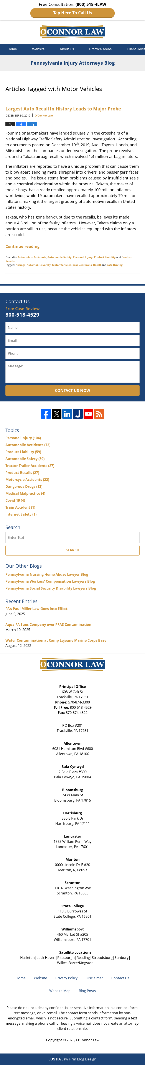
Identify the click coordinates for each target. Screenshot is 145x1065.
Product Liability (105, 257)
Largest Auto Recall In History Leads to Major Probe (63, 108)
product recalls (82, 265)
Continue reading (22, 246)
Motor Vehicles (61, 265)
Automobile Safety (60, 257)
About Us (67, 49)
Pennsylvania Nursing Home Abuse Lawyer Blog (46, 574)
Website (38, 49)
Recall (97, 265)
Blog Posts (87, 990)
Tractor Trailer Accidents (29, 465)
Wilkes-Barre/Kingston (75, 962)
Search (72, 550)
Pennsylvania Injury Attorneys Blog (72, 31)
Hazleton (27, 957)
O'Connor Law (87, 1040)
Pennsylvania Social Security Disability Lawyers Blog (50, 588)
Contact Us (120, 978)
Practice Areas (100, 49)
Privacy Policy (66, 978)
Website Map (60, 990)
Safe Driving (115, 265)
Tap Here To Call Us (72, 13)
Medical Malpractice (25, 493)
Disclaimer (94, 978)
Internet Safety (20, 514)
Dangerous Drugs (23, 486)
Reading (83, 957)
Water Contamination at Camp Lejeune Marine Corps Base (55, 640)
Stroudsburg (102, 957)
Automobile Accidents (32, 257)
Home (12, 49)
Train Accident (20, 507)
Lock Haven (46, 957)
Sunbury (122, 957)
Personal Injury (83, 257)
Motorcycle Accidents (27, 479)
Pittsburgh (66, 957)
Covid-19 (15, 500)
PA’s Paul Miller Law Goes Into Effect (36, 608)
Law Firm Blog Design (73, 1059)
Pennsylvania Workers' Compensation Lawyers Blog (50, 581)
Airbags (20, 265)
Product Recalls (22, 472)
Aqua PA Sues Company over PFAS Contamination (48, 624)
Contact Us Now (72, 390)
